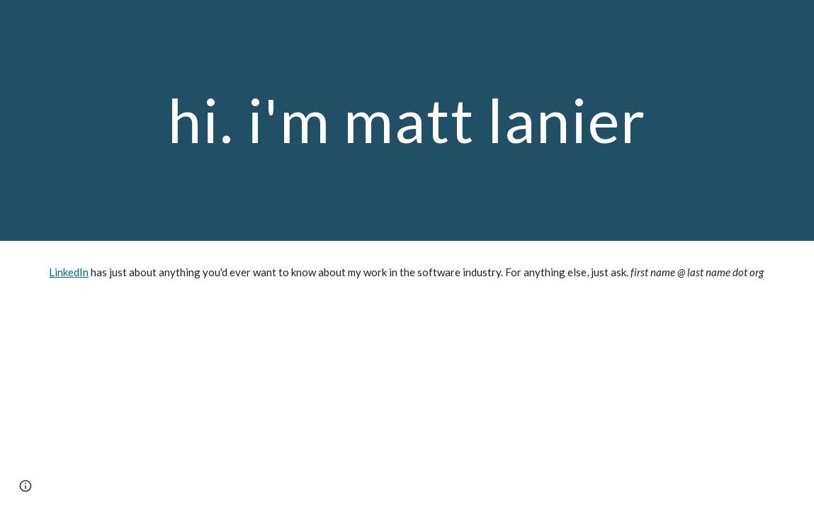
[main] (407, 120)
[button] (25, 486)
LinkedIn (69, 272)
